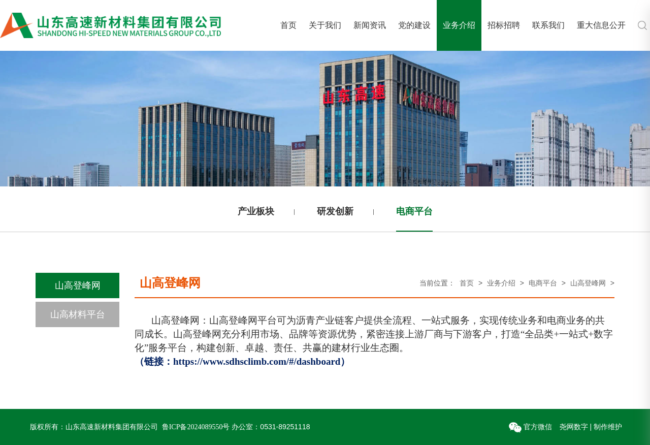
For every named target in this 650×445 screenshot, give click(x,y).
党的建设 (414, 25)
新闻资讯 (369, 25)
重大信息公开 (601, 25)
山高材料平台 (77, 314)
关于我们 (325, 25)
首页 (288, 25)
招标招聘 (504, 25)
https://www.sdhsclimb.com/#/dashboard (256, 361)
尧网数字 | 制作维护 (591, 427)
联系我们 (548, 25)
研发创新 (335, 211)
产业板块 (256, 211)
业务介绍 (459, 25)
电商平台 (414, 211)
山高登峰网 (78, 285)
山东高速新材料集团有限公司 (112, 427)
